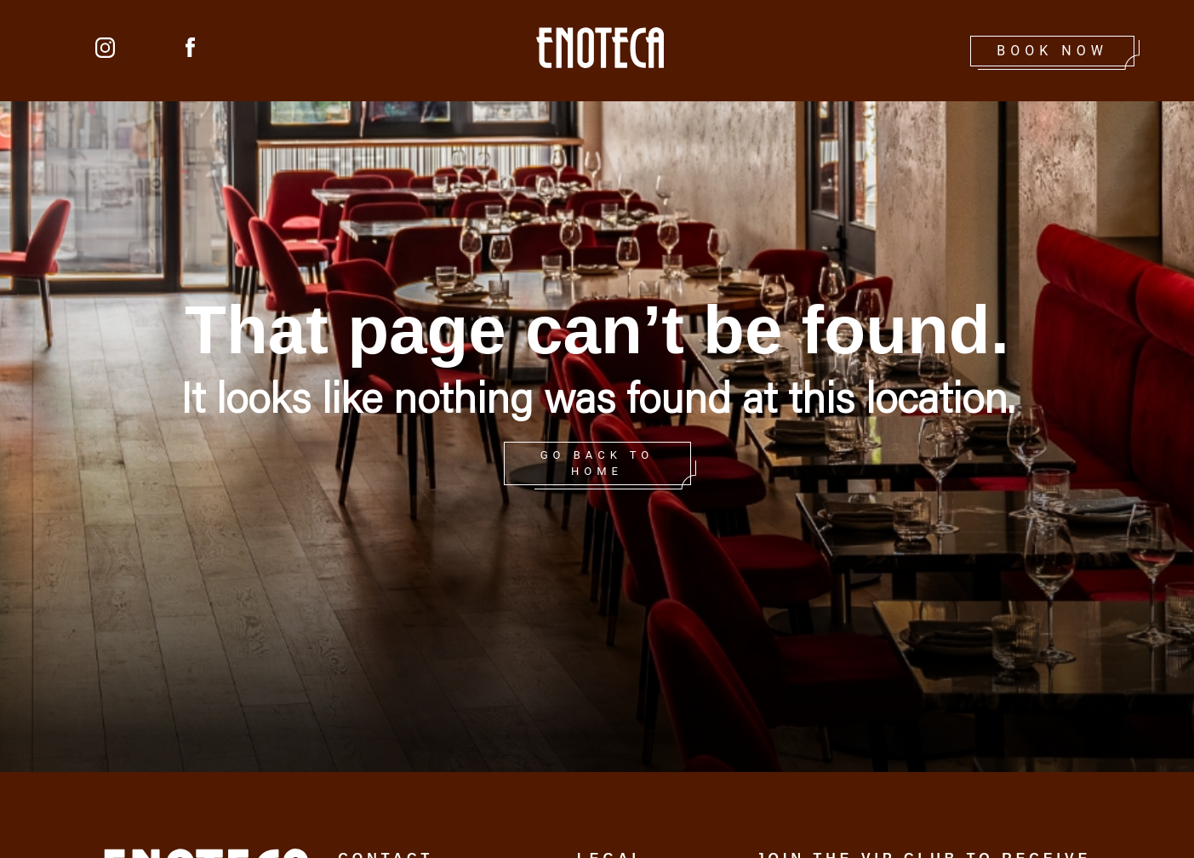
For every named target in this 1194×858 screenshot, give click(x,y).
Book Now (1052, 51)
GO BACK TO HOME (597, 463)
